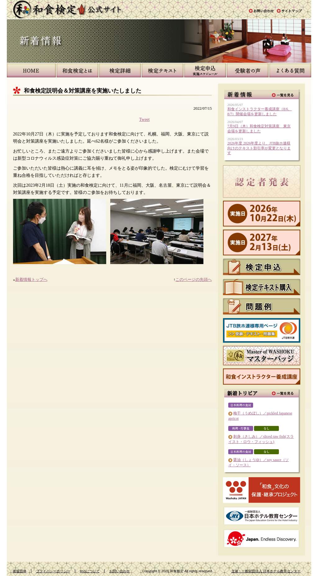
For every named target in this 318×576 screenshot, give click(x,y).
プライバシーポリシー (53, 571)
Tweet (144, 119)
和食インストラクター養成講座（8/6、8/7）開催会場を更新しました (259, 111)
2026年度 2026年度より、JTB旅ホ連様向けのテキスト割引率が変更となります (259, 148)
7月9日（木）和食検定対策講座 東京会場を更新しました (259, 128)
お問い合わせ (119, 571)
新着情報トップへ (31, 279)
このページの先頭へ (193, 279)
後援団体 (19, 571)
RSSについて (90, 571)
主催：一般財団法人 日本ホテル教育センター (266, 571)
